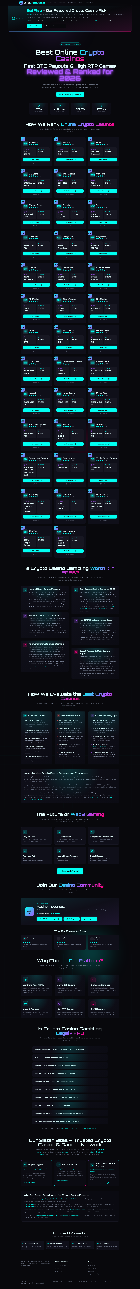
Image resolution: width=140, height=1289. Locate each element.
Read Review (36, 163)
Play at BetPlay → (34, 26)
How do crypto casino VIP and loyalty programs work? (70, 1121)
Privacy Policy (91, 1265)
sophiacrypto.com (41, 1215)
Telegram (72, 919)
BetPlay (34, 10)
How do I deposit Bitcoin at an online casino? (70, 1105)
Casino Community (59, 3)
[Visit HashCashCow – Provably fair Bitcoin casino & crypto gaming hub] (70, 1175)
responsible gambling (40, 666)
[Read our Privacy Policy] (57, 1245)
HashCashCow (65, 1152)
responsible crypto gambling (101, 746)
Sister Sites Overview (60, 1265)
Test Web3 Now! (70, 871)
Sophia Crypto (45, 1199)
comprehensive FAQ (95, 797)
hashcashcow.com (52, 1215)
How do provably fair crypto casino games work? (70, 1073)
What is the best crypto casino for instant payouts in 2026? (70, 1049)
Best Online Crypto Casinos (69, 1199)
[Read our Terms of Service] (82, 1245)
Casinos (49, 3)
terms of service (37, 799)
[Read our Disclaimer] (107, 1245)
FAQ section (102, 609)
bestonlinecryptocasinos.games (70, 1215)
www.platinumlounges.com (40, 1282)
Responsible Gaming (93, 1274)
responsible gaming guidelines (89, 1128)
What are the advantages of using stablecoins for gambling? (70, 1113)
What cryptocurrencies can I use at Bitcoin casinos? (70, 1065)
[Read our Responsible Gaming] (32, 1245)
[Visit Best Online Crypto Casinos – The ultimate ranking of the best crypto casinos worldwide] (103, 1175)
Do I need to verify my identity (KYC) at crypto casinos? (70, 1089)
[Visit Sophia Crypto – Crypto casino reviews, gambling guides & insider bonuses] (36, 1175)
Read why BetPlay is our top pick (54, 26)
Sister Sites (89, 3)
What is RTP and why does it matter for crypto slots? (70, 1097)
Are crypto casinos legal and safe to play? (70, 1057)
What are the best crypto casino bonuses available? (70, 1081)
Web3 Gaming (72, 3)
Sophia (81, 3)
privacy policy (64, 1128)
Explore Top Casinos (70, 94)
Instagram (89, 919)
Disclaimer (91, 1271)
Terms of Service (92, 1268)
